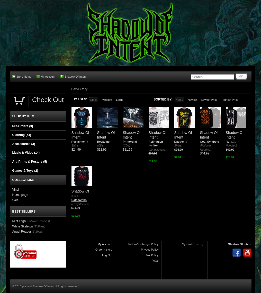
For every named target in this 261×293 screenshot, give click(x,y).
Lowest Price (209, 99)
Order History (103, 249)
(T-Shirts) (39, 226)
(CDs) (101, 145)
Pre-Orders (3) (22, 126)
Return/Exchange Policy (143, 244)
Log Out (107, 255)
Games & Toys (25, 170)
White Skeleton (22, 226)
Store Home (22, 76)
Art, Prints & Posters (29, 161)
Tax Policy (152, 255)
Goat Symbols (209, 141)
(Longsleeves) (157, 149)
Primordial (130, 141)
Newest (192, 99)
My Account (46, 76)
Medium (107, 99)
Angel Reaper (21, 231)
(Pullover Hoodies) (38, 221)
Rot (228, 141)
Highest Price (230, 99)
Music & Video (26, 152)
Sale (15, 200)
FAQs (155, 260)
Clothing (21, 135)
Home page (20, 195)
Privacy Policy (149, 249)
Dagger (179, 141)
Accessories (23, 144)
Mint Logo (19, 221)
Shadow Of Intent (73, 76)
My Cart (187, 244)
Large (119, 99)
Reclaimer (78, 141)
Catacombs (79, 200)
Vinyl (85, 88)
